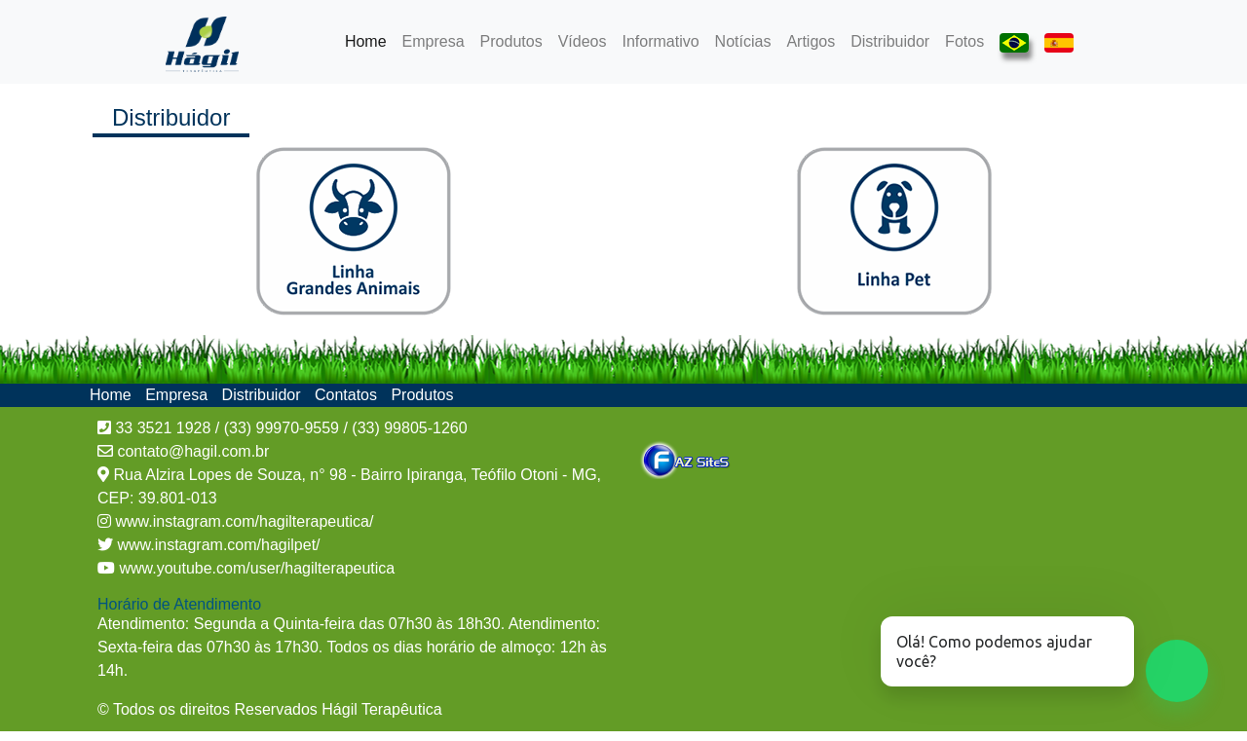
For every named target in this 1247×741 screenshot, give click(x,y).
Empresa (433, 41)
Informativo (660, 41)
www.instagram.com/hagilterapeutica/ (242, 521)
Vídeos (582, 41)
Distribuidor (889, 41)
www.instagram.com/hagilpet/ (217, 545)
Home (370, 39)
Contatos (348, 395)
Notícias (743, 41)
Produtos (511, 41)
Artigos (810, 41)
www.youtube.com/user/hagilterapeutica (255, 568)
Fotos (964, 41)
